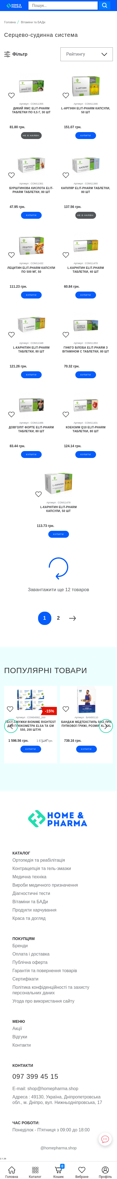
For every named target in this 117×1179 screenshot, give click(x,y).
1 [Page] (44, 618)
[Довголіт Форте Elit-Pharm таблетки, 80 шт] (31, 433)
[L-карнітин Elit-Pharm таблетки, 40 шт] (85, 273)
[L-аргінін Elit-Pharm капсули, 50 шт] (85, 114)
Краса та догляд (29, 918)
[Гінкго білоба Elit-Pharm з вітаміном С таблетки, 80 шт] (85, 353)
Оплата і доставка (31, 954)
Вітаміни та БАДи (30, 901)
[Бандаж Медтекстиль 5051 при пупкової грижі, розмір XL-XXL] (86, 728)
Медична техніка (29, 876)
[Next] (72, 618)
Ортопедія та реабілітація (38, 860)
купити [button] (86, 135)
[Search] (63, 5)
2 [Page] (58, 618)
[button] (19, 54)
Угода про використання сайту (43, 1001)
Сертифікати (25, 979)
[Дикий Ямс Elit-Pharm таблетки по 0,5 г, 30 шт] (31, 114)
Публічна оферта (29, 962)
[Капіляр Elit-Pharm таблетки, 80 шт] (85, 194)
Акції (17, 1028)
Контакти (21, 1045)
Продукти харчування (34, 910)
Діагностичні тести (31, 893)
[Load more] (58, 568)
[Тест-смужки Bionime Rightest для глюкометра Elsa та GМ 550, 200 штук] (30, 728)
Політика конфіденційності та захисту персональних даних (50, 990)
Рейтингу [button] (75, 54)
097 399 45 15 (35, 1076)
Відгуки (19, 1036)
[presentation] (11, 726)
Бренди (20, 945)
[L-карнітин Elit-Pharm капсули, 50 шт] (58, 513)
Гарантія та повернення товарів (44, 970)
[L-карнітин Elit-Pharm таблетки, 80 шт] (31, 353)
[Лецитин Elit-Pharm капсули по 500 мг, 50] (31, 273)
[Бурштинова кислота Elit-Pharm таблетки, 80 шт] (31, 194)
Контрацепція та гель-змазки (41, 868)
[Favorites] (11, 96)
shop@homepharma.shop (45, 1088)
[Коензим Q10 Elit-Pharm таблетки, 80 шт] (85, 433)
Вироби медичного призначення (45, 885)
